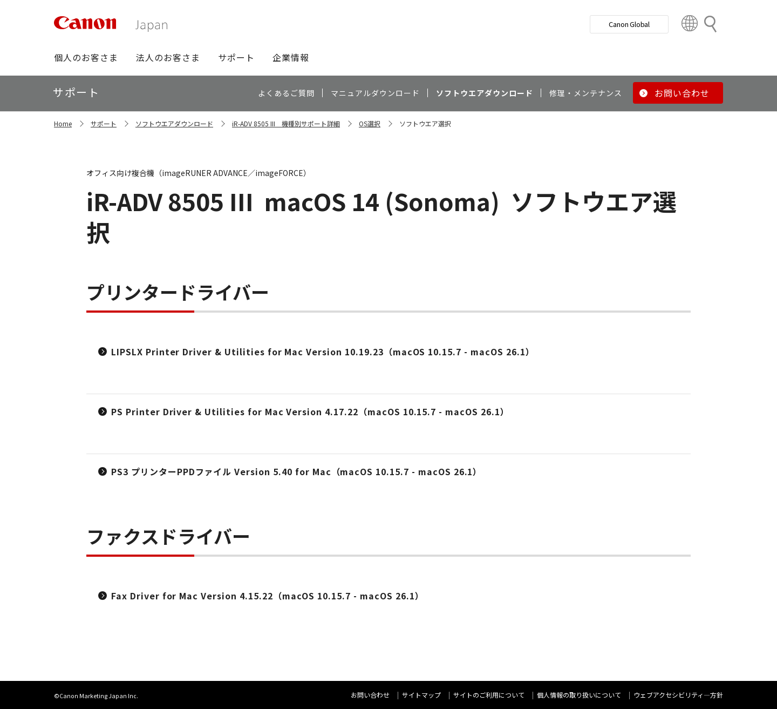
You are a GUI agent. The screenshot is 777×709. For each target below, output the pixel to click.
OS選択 (369, 123)
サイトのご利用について (488, 694)
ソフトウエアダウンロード (174, 123)
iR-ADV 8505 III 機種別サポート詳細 (286, 123)
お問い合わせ (370, 694)
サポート (104, 123)
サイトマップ (421, 694)
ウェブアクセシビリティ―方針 (678, 694)
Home (63, 123)
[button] (86, 57)
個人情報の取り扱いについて (579, 694)
